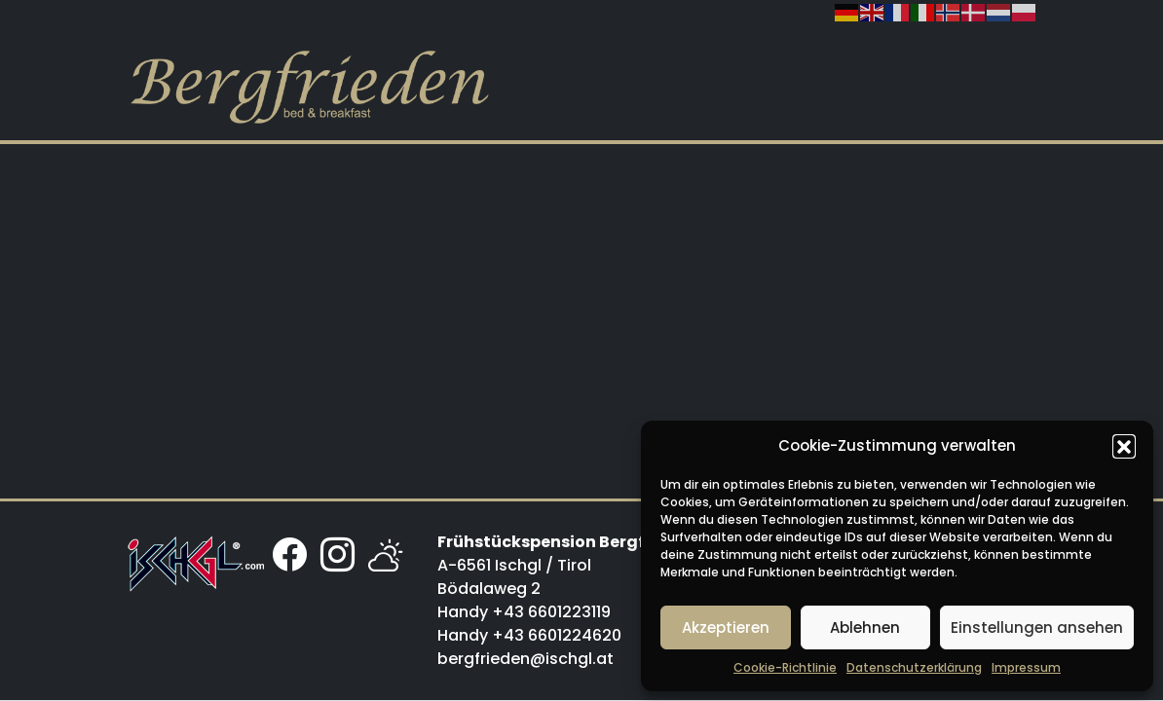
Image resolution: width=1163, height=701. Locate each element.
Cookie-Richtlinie (785, 667)
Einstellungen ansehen (1037, 627)
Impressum (1026, 667)
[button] (1124, 446)
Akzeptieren (725, 627)
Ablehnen (865, 627)
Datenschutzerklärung (914, 667)
